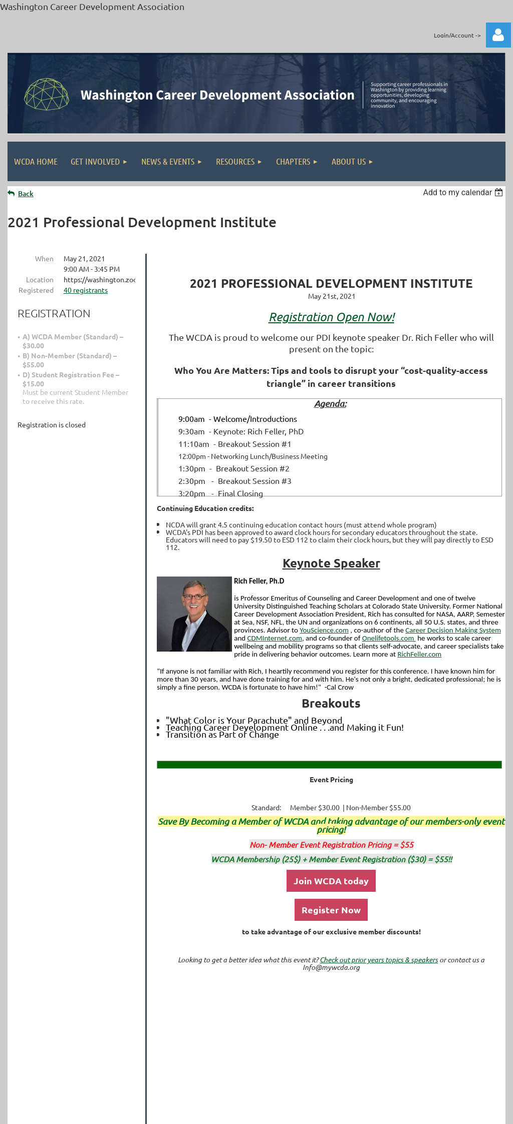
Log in (498, 35)
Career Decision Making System (453, 630)
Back (26, 193)
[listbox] (464, 192)
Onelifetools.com (389, 638)
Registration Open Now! (331, 316)
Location (40, 279)
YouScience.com (324, 630)
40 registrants (86, 289)
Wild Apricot (386, 1113)
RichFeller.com (419, 654)
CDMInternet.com (274, 638)
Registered (36, 289)
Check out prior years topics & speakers (379, 959)
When (44, 258)
